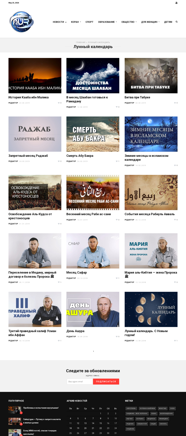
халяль (163, 425)
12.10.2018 (141, 283)
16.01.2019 (82, 221)
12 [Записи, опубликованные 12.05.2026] (78, 424)
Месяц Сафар (76, 274)
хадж (153, 425)
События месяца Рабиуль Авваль (150, 215)
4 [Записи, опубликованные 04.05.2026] (70, 420)
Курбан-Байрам (147, 409)
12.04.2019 (82, 108)
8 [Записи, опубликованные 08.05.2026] (100, 420)
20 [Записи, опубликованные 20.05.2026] (85, 429)
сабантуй (142, 425)
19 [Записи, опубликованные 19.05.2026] (78, 429)
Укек (172, 409)
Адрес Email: (93, 377)
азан (154, 415)
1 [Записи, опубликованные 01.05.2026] (100, 415)
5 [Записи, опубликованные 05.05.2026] (78, 420)
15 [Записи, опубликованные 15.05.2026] (101, 424)
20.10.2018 (82, 279)
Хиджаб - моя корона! (137, 415)
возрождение (166, 415)
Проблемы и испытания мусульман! (41, 409)
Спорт (89, 22)
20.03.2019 (24, 162)
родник (130, 425)
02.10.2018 (24, 342)
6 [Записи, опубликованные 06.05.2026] (85, 420)
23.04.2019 (24, 104)
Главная (81, 44)
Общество (127, 22)
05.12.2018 (141, 221)
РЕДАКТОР (13, 104)
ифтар (130, 420)
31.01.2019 (24, 225)
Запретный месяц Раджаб (28, 157)
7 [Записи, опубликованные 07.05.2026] (93, 420)
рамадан (163, 420)
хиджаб (130, 430)
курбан (140, 420)
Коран (75, 22)
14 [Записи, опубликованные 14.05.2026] (93, 424)
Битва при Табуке (137, 98)
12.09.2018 (141, 342)
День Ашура (75, 332)
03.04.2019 (141, 104)
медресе (151, 420)
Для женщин (149, 22)
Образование (106, 22)
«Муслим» (131, 409)
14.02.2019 (141, 167)
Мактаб (162, 409)
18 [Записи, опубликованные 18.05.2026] (70, 429)
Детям (168, 22)
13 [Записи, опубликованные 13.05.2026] (85, 424)
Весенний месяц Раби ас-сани (88, 215)
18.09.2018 (82, 338)
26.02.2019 (82, 162)
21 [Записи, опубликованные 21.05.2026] (93, 429)
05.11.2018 (24, 283)
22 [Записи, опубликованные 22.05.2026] (101, 429)
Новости (58, 22)
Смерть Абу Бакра (79, 157)
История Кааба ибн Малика (28, 98)
